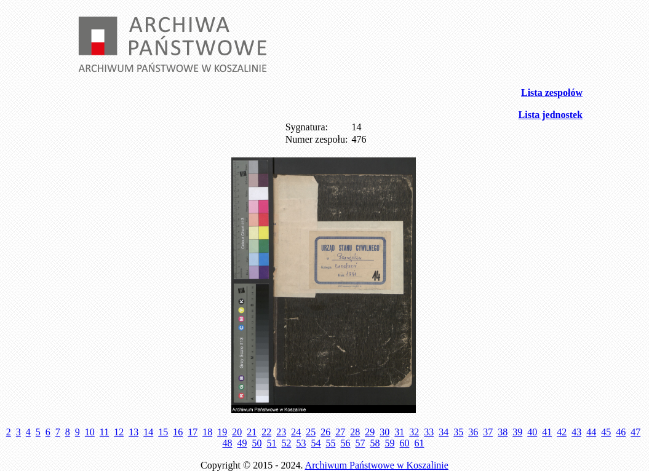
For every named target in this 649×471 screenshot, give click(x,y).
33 (429, 432)
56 (346, 443)
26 (325, 432)
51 (272, 443)
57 (360, 443)
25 (311, 432)
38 (503, 432)
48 (228, 443)
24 (296, 432)
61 (419, 443)
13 (133, 432)
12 (119, 432)
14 (148, 432)
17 (192, 432)
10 (90, 432)
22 (266, 432)
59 (390, 443)
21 (252, 432)
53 (301, 443)
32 (414, 432)
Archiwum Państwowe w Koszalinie (376, 465)
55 (331, 443)
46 (621, 432)
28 (355, 432)
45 (606, 432)
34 (443, 432)
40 (532, 432)
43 (576, 432)
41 (547, 432)
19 (222, 432)
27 (340, 432)
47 (635, 432)
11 (104, 432)
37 (488, 432)
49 (242, 443)
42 (562, 432)
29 (370, 432)
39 (517, 432)
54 (316, 443)
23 (281, 432)
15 (163, 432)
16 (178, 432)
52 (287, 443)
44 (591, 432)
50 (257, 443)
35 (458, 432)
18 (207, 432)
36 (473, 432)
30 (384, 432)
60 (405, 443)
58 (375, 443)
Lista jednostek (551, 114)
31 (399, 432)
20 (237, 432)
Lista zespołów (552, 92)
